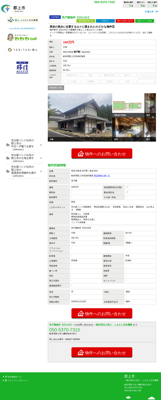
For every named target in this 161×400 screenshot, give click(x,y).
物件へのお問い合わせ (102, 138)
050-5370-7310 (64, 314)
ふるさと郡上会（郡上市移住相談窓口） (22, 28)
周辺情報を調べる (86, 21)
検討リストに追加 (145, 21)
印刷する (105, 21)
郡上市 (141, 362)
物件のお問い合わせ (125, 21)
